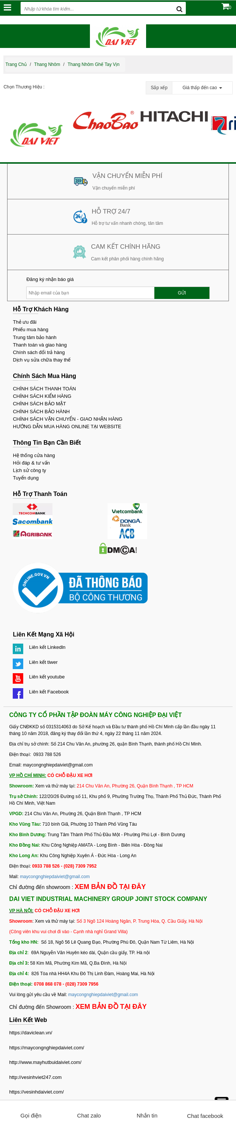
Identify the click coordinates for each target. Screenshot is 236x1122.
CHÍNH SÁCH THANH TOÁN (44, 388)
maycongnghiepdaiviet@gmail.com (55, 876)
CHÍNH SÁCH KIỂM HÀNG (42, 396)
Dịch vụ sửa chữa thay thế (41, 360)
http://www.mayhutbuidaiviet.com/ (45, 1062)
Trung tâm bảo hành (34, 337)
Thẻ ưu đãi (24, 322)
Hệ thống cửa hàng (34, 455)
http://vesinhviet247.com (35, 1077)
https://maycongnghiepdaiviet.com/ (46, 1047)
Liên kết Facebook (49, 692)
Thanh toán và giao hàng (40, 345)
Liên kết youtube (46, 677)
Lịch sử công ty (29, 470)
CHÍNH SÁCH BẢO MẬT (39, 403)
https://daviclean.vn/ (30, 1032)
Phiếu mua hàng (30, 329)
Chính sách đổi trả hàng (39, 352)
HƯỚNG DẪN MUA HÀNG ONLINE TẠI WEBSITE (67, 426)
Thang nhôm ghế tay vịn (93, 64)
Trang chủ (16, 64)
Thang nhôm (47, 64)
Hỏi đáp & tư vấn (31, 463)
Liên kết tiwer (43, 662)
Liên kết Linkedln (47, 647)
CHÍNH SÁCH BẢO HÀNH (41, 411)
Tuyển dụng (26, 478)
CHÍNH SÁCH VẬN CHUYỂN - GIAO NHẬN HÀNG (67, 419)
